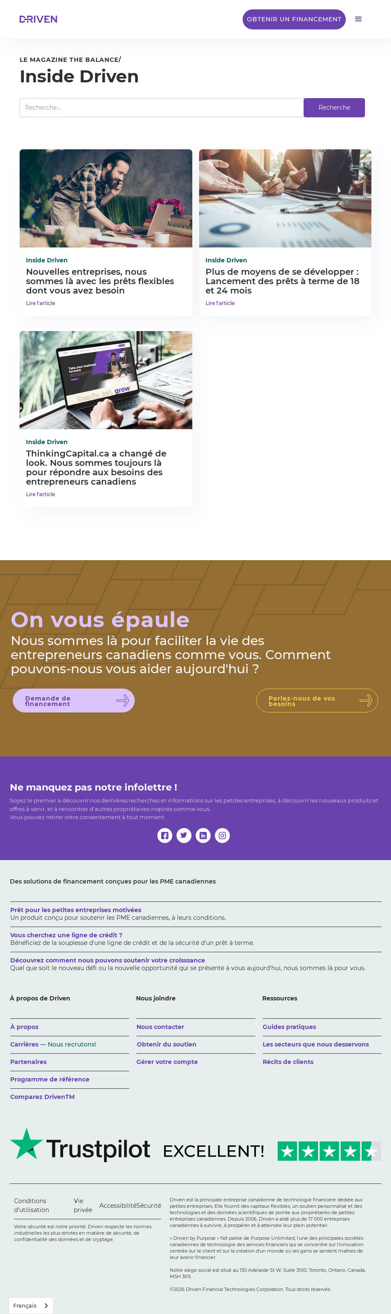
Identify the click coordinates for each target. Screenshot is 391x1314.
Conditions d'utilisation (31, 1205)
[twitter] (184, 835)
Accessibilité (117, 1205)
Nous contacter (160, 1027)
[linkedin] (203, 835)
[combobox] (31, 1305)
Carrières (53, 1044)
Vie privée (83, 1205)
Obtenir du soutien (167, 1044)
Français (24, 1305)
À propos (24, 1027)
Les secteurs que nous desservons (316, 1044)
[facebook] (164, 835)
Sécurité (148, 1205)
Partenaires (28, 1062)
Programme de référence (50, 1079)
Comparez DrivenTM (42, 1097)
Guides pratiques (289, 1027)
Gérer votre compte (167, 1062)
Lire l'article (40, 303)
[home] (41, 19)
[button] (358, 19)
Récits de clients (288, 1062)
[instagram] (222, 835)
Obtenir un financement (294, 19)
